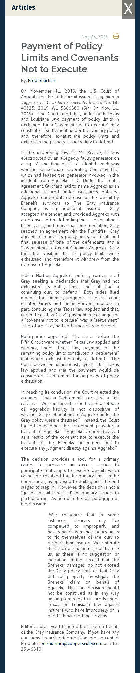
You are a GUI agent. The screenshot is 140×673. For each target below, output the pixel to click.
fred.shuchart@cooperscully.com (69, 643)
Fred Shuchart (42, 80)
